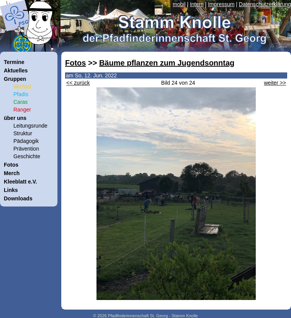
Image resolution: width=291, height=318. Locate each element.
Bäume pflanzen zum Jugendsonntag (166, 63)
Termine (14, 62)
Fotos (75, 63)
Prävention (26, 149)
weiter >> (275, 83)
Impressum (221, 4)
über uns (15, 118)
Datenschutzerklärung (265, 4)
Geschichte (26, 156)
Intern (197, 4)
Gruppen (15, 79)
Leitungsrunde (30, 126)
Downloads (18, 198)
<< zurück (78, 83)
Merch (12, 173)
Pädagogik (26, 141)
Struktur (22, 133)
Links (11, 190)
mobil (179, 4)
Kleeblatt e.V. (20, 182)
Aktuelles (16, 70)
